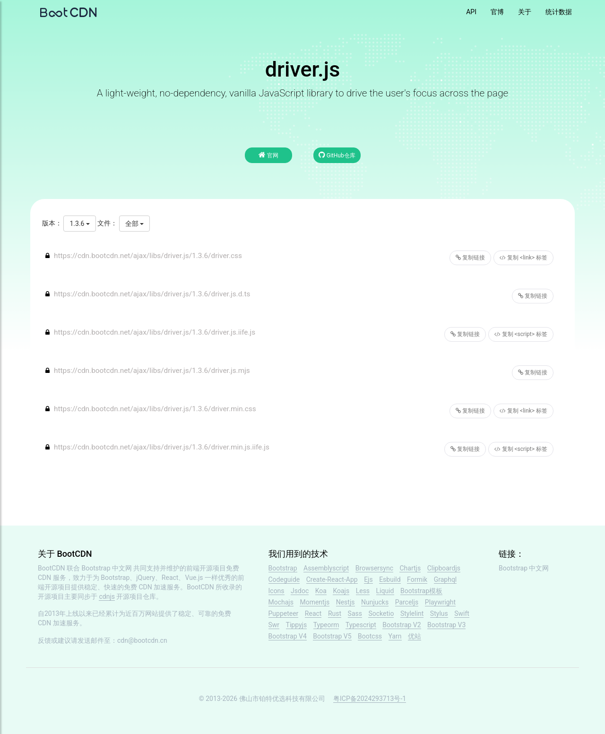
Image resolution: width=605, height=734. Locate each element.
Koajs (341, 591)
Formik (417, 579)
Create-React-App (332, 579)
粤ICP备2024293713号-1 (369, 698)
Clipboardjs (443, 568)
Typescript (361, 625)
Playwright (440, 602)
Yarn (395, 636)
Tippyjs (296, 625)
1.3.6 (79, 223)
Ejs (368, 579)
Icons (276, 591)
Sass (355, 613)
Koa (321, 591)
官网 (268, 155)
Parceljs (407, 602)
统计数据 (558, 12)
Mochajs (281, 602)
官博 (497, 12)
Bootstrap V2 (401, 625)
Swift (461, 613)
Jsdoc (300, 591)
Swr (274, 625)
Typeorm (326, 625)
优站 (414, 636)
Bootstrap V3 (446, 625)
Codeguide (284, 579)
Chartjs (410, 568)
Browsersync (374, 568)
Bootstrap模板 (421, 591)
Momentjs (314, 602)
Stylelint (412, 613)
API (471, 12)
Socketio (381, 613)
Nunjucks (375, 602)
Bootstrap (282, 568)
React (313, 613)
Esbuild (389, 579)
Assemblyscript (326, 568)
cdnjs (107, 596)
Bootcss (370, 636)
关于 (524, 12)
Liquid (385, 591)
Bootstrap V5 (332, 636)
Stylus (439, 613)
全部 (134, 223)
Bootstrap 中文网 (107, 568)
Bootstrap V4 (287, 636)
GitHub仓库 (337, 155)
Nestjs (345, 602)
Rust (334, 613)
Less (363, 591)
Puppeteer (283, 613)
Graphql (445, 579)
